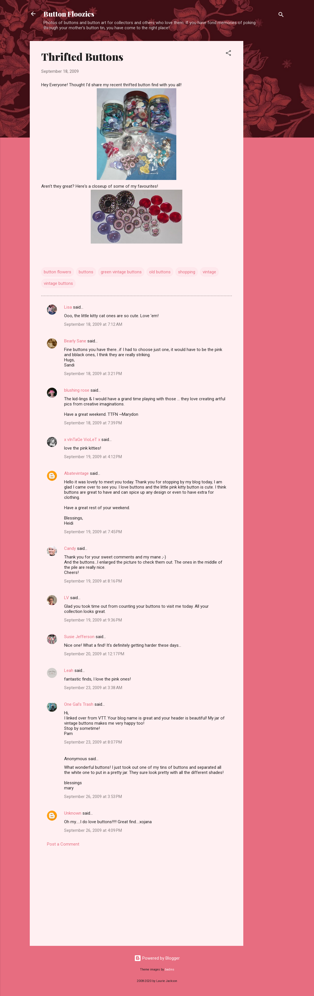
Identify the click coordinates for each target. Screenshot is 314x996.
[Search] (281, 15)
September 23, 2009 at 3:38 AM (93, 687)
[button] (228, 54)
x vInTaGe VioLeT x (82, 439)
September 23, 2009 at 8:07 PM (93, 742)
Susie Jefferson (79, 636)
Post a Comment (63, 844)
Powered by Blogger (157, 958)
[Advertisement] (266, 127)
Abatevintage (76, 473)
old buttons (160, 272)
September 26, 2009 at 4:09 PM (93, 830)
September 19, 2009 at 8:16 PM (93, 581)
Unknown (72, 813)
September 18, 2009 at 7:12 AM (93, 324)
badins (169, 969)
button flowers (57, 272)
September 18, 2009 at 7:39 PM (93, 423)
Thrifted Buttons (82, 56)
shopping (186, 272)
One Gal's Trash (78, 704)
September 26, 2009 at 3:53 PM (93, 796)
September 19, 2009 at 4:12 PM (93, 456)
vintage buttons (58, 283)
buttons (86, 272)
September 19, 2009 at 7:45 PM (93, 531)
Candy (70, 548)
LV (66, 597)
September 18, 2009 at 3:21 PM (93, 373)
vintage (209, 272)
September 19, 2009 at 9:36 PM (93, 620)
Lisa (68, 307)
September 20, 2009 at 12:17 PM (94, 653)
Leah (68, 670)
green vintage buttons (121, 272)
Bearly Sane (75, 341)
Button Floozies (69, 13)
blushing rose (76, 390)
